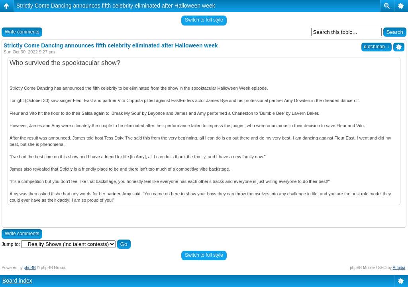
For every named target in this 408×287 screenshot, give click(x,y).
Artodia (399, 267)
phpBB (30, 267)
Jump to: (11, 244)
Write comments (22, 32)
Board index (17, 280)
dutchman (376, 46)
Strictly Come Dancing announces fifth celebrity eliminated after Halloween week (115, 5)
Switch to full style (204, 20)
